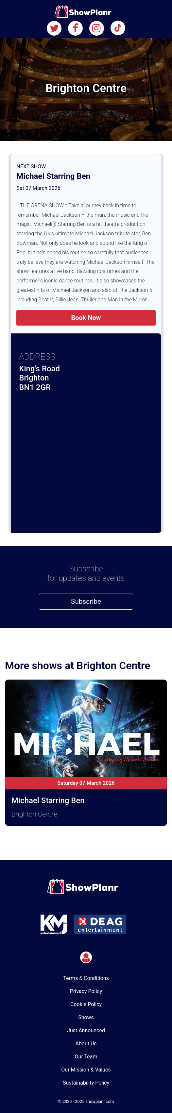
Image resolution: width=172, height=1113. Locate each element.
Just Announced (86, 1030)
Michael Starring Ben (53, 176)
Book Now (86, 318)
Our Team (86, 1057)
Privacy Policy (86, 991)
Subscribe (86, 601)
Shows (86, 1017)
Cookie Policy (86, 1004)
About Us (85, 1043)
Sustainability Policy (86, 1083)
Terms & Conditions (86, 978)
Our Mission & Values (86, 1070)
